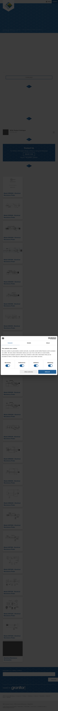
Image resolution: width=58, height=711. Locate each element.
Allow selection (28, 371)
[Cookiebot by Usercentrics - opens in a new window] (49, 338)
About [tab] (48, 343)
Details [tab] (29, 343)
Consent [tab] (10, 343)
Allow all (47, 371)
